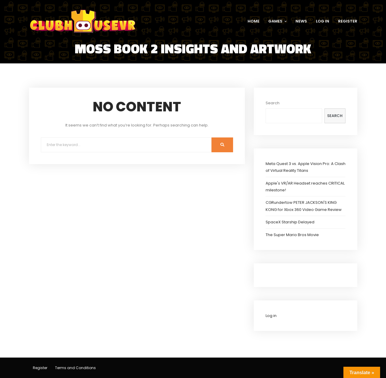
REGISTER (347, 21)
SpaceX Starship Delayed (290, 222)
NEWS (301, 21)
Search (273, 103)
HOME (253, 21)
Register (40, 367)
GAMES (277, 21)
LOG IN (322, 21)
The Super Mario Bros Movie (292, 235)
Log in (271, 315)
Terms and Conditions (75, 367)
